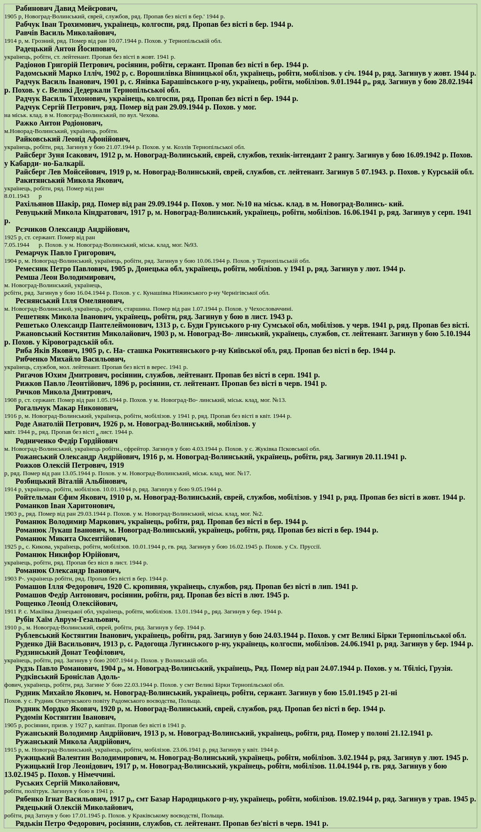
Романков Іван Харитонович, (65, 506)
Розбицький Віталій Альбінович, (71, 481)
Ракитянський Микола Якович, (70, 180)
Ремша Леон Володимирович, (66, 277)
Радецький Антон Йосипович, (66, 49)
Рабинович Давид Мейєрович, (66, 8)
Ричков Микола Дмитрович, (64, 392)
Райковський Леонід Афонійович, (73, 139)
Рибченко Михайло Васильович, (70, 359)
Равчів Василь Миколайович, (66, 33)
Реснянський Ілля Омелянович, (70, 301)
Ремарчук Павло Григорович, (66, 253)
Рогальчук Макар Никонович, (67, 408)
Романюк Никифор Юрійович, (68, 554)
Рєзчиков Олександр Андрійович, (73, 229)
